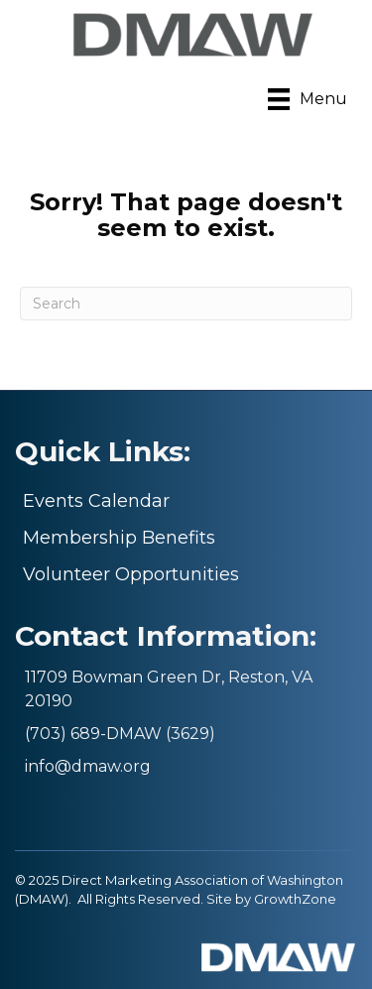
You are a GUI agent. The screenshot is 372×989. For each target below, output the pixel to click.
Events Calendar (96, 501)
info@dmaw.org (88, 766)
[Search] (186, 303)
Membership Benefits (119, 538)
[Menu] (307, 99)
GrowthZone (295, 899)
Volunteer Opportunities (131, 574)
